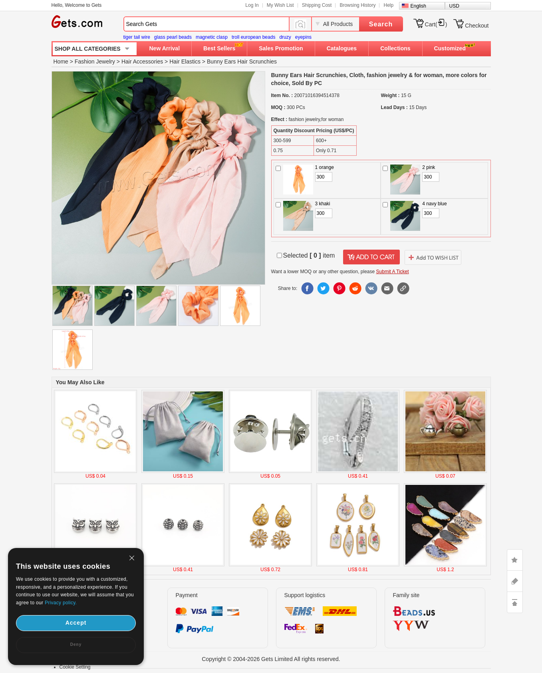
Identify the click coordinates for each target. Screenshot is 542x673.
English (418, 6)
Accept (76, 622)
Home (61, 61)
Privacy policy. (61, 603)
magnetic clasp (212, 37)
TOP (514, 602)
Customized (450, 48)
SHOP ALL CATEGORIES (88, 49)
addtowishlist (433, 257)
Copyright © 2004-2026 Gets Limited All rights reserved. (271, 659)
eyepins (303, 37)
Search (381, 24)
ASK (514, 581)
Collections (395, 48)
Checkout (476, 25)
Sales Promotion (281, 48)
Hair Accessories (142, 61)
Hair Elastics (185, 61)
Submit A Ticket (392, 271)
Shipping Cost (317, 5)
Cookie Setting (75, 667)
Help (388, 5)
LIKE (514, 560)
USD (454, 6)
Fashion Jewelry (95, 61)
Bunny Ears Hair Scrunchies (242, 61)
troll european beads (253, 37)
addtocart (371, 257)
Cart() (436, 24)
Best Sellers (219, 48)
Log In (251, 5)
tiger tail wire (136, 37)
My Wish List (280, 5)
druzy (285, 37)
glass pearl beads (173, 37)
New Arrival (164, 48)
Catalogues (342, 48)
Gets (77, 21)
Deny (75, 644)
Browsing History (357, 5)
